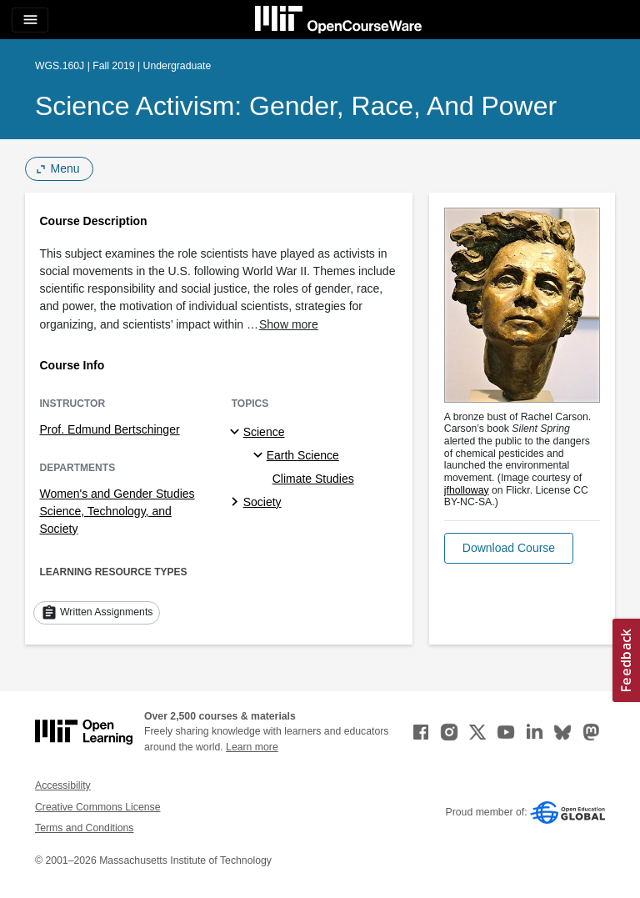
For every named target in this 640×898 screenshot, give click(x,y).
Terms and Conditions (84, 828)
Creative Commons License (97, 807)
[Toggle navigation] (30, 20)
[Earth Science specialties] (260, 456)
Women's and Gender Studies (117, 493)
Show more (288, 324)
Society (262, 502)
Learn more (252, 747)
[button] (508, 548)
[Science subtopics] (237, 433)
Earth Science (303, 455)
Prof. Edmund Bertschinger (110, 429)
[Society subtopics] (237, 503)
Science (264, 432)
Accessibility (63, 785)
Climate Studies (313, 478)
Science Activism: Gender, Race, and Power (296, 106)
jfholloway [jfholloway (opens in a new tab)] (466, 490)
